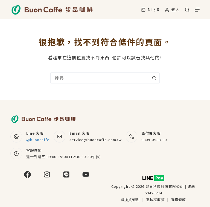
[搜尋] (187, 10)
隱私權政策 (156, 199)
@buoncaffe (37, 139)
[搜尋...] (99, 77)
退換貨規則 (130, 199)
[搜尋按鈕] (154, 77)
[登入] (172, 9)
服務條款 (178, 199)
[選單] (197, 9)
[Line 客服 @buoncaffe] (16, 136)
